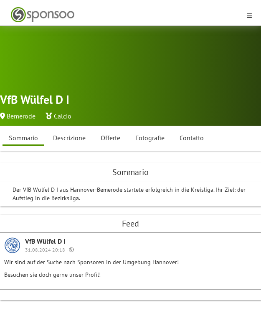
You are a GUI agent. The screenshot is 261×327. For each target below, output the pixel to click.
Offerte (110, 138)
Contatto (192, 138)
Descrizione (69, 138)
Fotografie (150, 138)
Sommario (23, 138)
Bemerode (21, 116)
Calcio (62, 116)
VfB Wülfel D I (45, 241)
